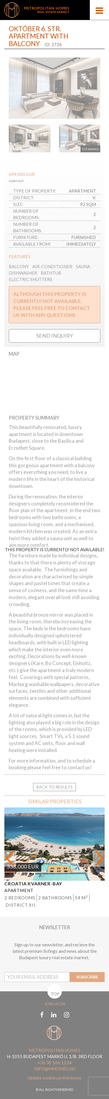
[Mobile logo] (54, 10)
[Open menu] (99, 10)
